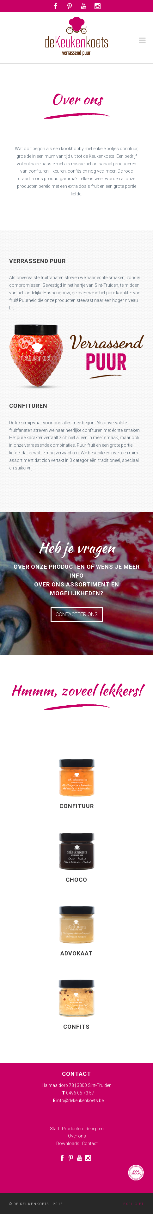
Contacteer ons (77, 614)
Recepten (94, 1128)
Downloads (67, 1143)
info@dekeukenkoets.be (80, 1100)
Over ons (77, 1135)
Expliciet (133, 1204)
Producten (72, 1128)
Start (54, 1128)
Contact (90, 1143)
